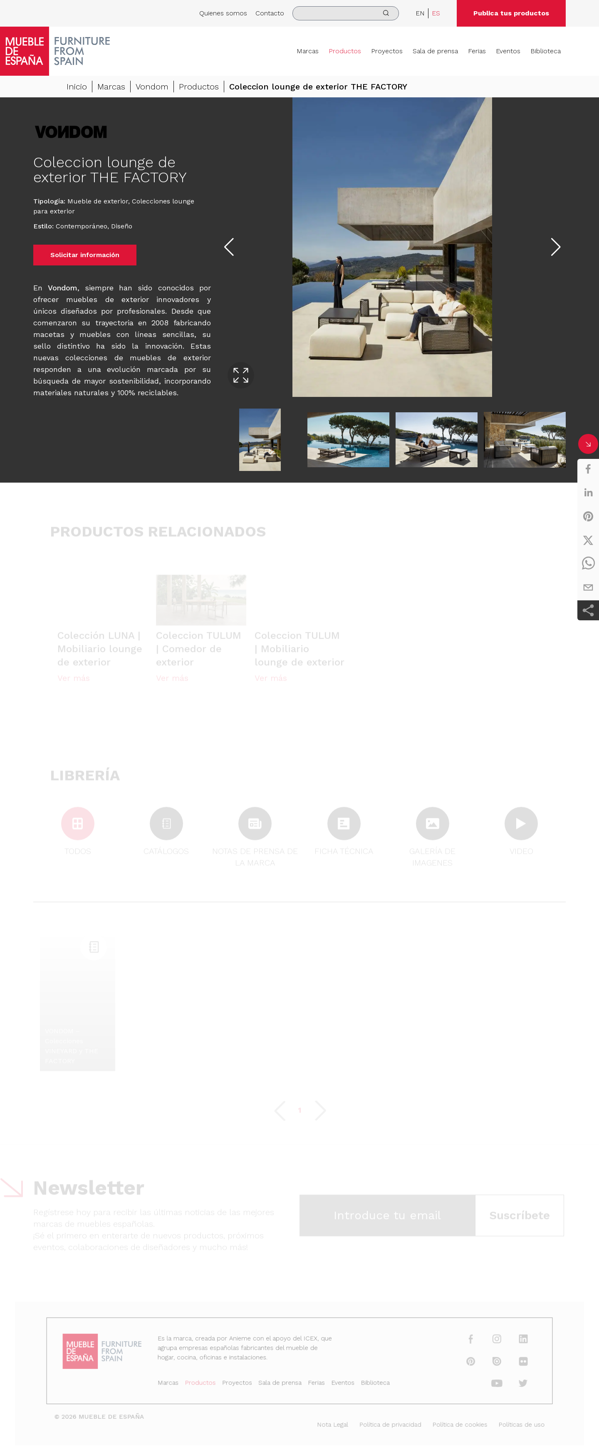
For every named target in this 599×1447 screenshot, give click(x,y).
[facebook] (588, 469)
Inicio (77, 87)
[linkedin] (588, 493)
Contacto (269, 13)
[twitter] (588, 540)
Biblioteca (545, 51)
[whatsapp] (588, 564)
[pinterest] (588, 516)
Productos (345, 51)
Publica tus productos (511, 13)
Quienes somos (223, 13)
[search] (345, 13)
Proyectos (387, 51)
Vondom (152, 87)
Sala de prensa (435, 51)
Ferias (477, 51)
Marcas (308, 51)
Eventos (508, 51)
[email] (588, 587)
